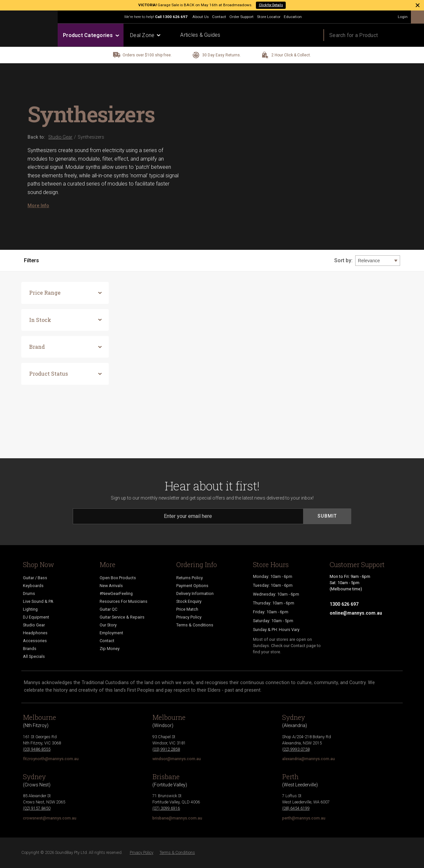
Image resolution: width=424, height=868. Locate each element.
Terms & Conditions (194, 624)
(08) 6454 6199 (296, 808)
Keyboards (33, 585)
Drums (29, 593)
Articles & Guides (200, 35)
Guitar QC (108, 609)
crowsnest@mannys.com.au (49, 818)
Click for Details (271, 5)
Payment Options (192, 585)
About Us (200, 16)
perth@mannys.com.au (303, 818)
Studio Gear (34, 624)
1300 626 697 (175, 16)
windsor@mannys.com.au (176, 758)
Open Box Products (118, 577)
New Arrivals (111, 585)
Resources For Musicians (123, 601)
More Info (38, 205)
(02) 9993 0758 (296, 749)
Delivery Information (195, 593)
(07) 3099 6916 (166, 808)
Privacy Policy (189, 617)
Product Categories (90, 35)
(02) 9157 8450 (36, 808)
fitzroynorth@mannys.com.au (51, 758)
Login (403, 16)
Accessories (35, 640)
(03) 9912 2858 (166, 749)
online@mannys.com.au (356, 613)
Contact (219, 16)
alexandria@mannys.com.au (308, 758)
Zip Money (110, 648)
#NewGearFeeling (116, 593)
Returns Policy (189, 577)
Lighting (30, 609)
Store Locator (268, 16)
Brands (29, 648)
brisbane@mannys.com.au (177, 818)
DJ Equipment (36, 617)
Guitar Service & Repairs (122, 617)
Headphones (35, 632)
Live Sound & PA (38, 601)
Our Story (108, 624)
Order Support (241, 16)
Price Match (187, 609)
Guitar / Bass (35, 577)
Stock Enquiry (189, 601)
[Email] (188, 516)
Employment (111, 632)
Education (293, 16)
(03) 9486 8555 (36, 749)
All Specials (34, 656)
